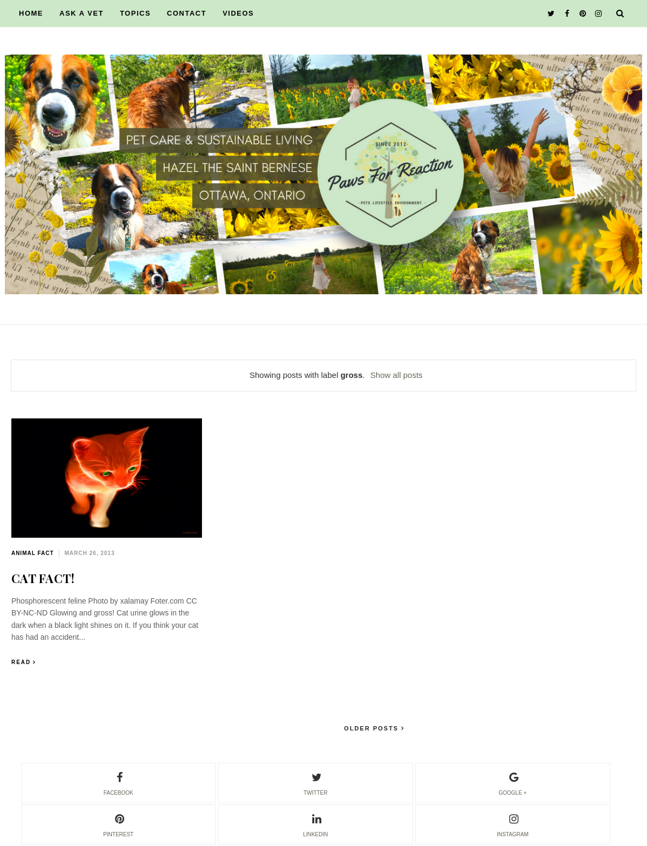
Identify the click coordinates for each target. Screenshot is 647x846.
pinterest (118, 823)
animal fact (32, 553)
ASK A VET (81, 13)
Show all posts (396, 375)
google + (512, 782)
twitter (315, 782)
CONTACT (186, 13)
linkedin (315, 823)
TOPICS (135, 13)
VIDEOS (238, 13)
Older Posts (372, 728)
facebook (118, 782)
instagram (513, 823)
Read (21, 662)
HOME (31, 13)
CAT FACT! (43, 578)
